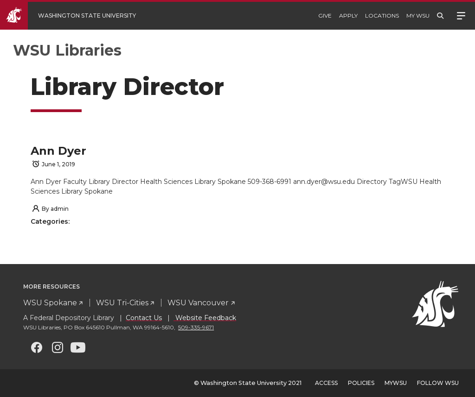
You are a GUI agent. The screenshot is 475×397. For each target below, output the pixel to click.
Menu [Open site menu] (461, 15)
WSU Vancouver (198, 302)
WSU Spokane (50, 302)
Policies (361, 382)
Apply (348, 15)
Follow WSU (438, 382)
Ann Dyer (58, 151)
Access (326, 382)
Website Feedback (204, 318)
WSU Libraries (67, 50)
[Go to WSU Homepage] (75, 16)
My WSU (418, 15)
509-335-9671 (196, 327)
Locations (382, 15)
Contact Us (144, 318)
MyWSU (396, 382)
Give (325, 15)
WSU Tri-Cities (122, 302)
